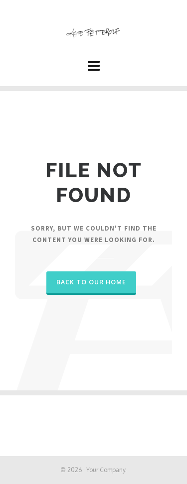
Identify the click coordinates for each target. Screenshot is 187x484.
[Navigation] (93, 65)
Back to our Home (91, 282)
